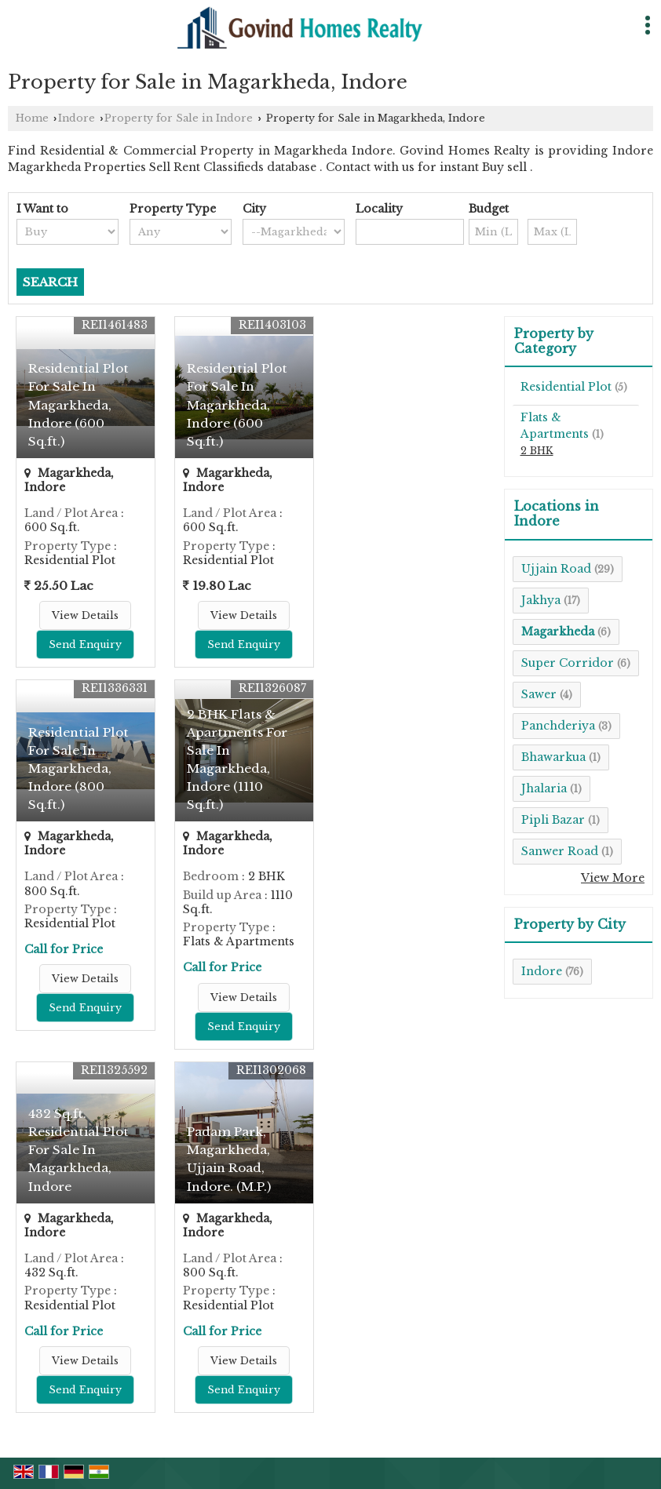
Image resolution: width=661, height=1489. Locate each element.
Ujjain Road (556, 569)
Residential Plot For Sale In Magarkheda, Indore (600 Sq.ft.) (78, 404)
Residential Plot (566, 387)
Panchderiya (558, 726)
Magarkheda (557, 631)
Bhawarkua (553, 757)
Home (32, 118)
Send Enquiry (85, 644)
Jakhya (541, 600)
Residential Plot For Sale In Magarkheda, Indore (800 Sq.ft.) (78, 768)
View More (613, 878)
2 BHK (536, 451)
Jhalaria (544, 788)
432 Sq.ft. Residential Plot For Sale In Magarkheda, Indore (78, 1149)
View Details (85, 615)
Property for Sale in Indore (178, 118)
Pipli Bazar (553, 820)
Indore (76, 118)
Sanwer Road (559, 851)
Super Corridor (567, 663)
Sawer (539, 694)
